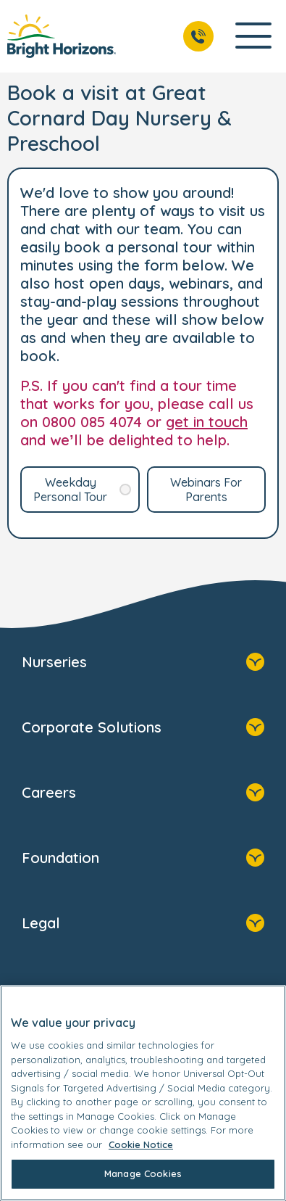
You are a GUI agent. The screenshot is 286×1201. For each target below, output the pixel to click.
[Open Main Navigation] (253, 36)
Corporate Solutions (143, 729)
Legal (143, 925)
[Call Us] (198, 36)
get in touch (207, 422)
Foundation (143, 859)
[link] (61, 36)
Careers (143, 794)
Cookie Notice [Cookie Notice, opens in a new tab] (141, 1144)
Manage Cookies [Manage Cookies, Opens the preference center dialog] (143, 1173)
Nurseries (143, 663)
